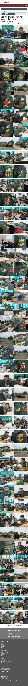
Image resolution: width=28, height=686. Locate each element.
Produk (2, 644)
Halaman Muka (3, 643)
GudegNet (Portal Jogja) (5, 668)
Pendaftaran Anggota (4, 655)
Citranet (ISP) (3, 660)
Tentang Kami (3, 653)
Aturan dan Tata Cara (4, 652)
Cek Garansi (3, 656)
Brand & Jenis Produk (10, 13)
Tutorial (2, 648)
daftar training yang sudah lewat (14, 23)
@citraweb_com (14, 633)
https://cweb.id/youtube (14, 636)
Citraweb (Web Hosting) (5, 662)
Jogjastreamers (3, 667)
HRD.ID (2, 664)
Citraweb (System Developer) (6, 661)
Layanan (2, 646)
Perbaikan (3, 647)
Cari (3, 13)
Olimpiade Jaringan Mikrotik (5, 669)
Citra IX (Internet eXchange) (5, 663)
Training (2, 645)
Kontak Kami (3, 654)
